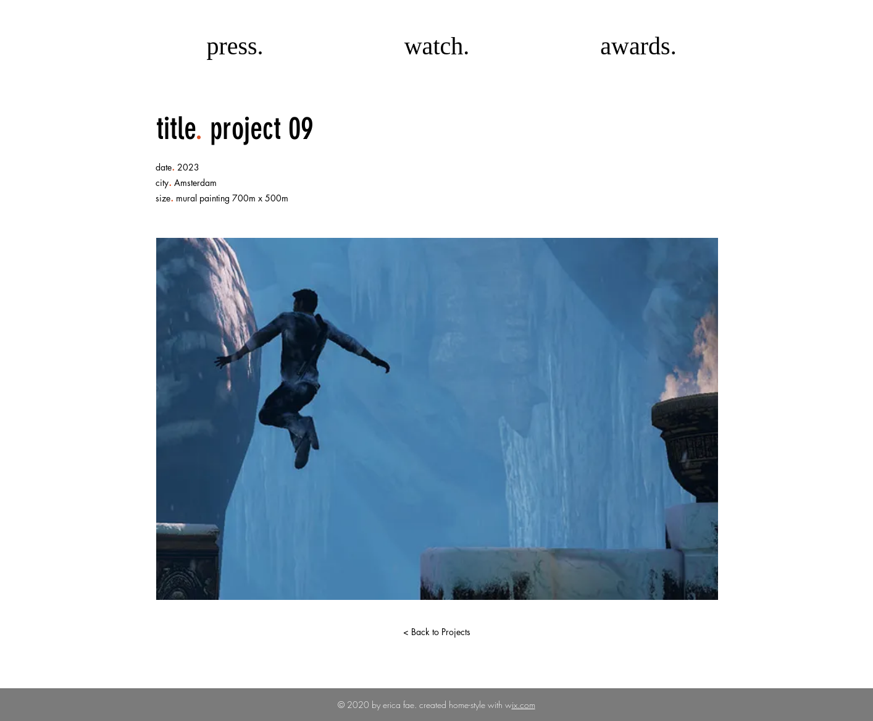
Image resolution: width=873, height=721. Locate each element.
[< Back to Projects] (436, 632)
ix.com (523, 704)
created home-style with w (464, 704)
